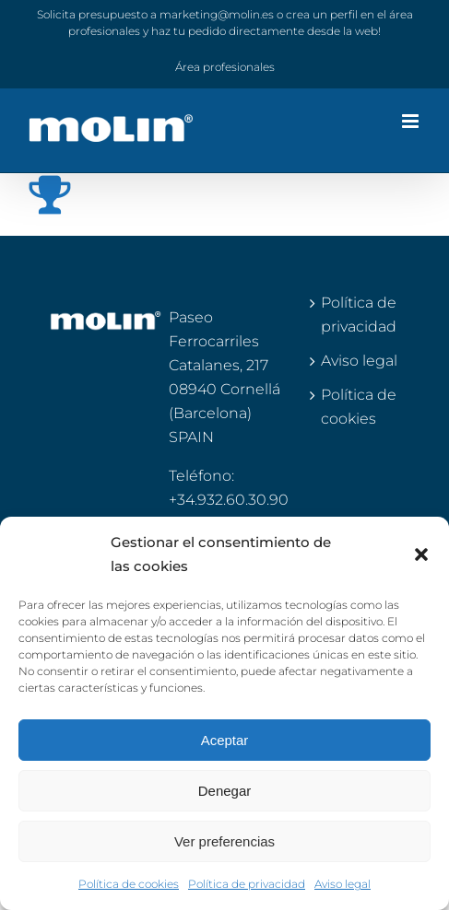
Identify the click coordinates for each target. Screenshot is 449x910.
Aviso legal (342, 884)
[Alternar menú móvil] (411, 121)
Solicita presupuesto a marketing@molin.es (155, 14)
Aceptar (225, 740)
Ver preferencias (224, 841)
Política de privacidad (246, 884)
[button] (421, 554)
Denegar (225, 791)
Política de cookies (128, 884)
